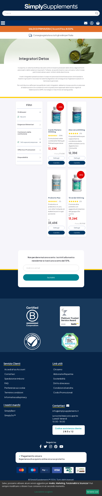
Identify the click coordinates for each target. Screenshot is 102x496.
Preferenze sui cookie (14, 388)
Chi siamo (57, 369)
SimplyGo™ (10, 415)
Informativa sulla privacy (15, 397)
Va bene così (92, 491)
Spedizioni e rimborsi (14, 378)
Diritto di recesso (61, 383)
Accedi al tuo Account (14, 369)
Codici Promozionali (62, 392)
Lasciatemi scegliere (43, 491)
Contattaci (9, 374)
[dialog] (51, 488)
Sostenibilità (59, 378)
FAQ (6, 383)
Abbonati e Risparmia (63, 374)
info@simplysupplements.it (65, 411)
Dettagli (56, 158)
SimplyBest (9, 410)
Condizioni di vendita (63, 388)
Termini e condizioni (13, 392)
